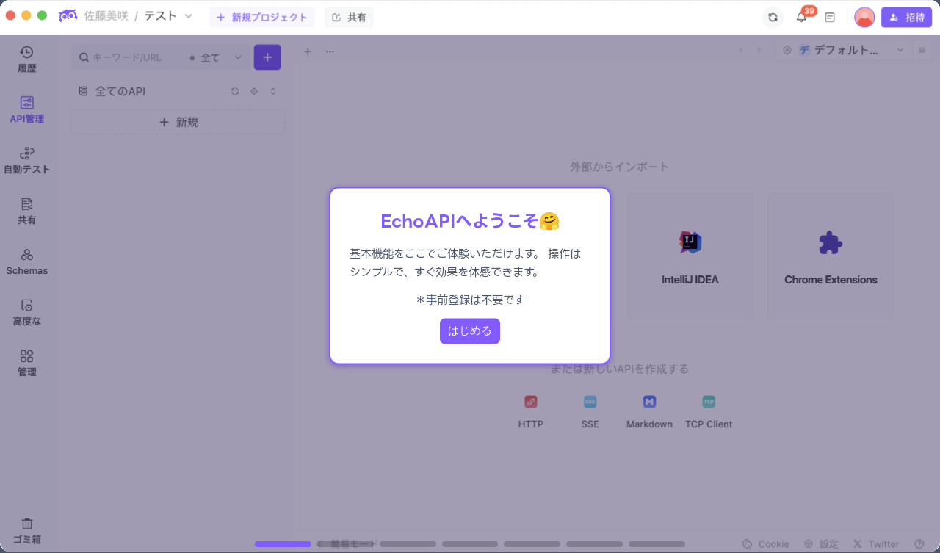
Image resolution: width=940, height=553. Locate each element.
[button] (283, 544)
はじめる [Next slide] (470, 331)
